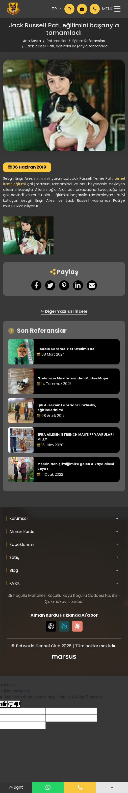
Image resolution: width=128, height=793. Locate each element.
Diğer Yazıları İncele (64, 311)
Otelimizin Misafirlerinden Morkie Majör (73, 378)
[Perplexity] (64, 626)
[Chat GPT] (51, 626)
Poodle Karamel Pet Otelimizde (65, 348)
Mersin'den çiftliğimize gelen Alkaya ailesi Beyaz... (75, 466)
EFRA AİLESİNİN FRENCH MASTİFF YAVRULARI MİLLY (75, 437)
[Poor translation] (13, 704)
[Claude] (77, 626)
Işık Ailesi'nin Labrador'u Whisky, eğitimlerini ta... (66, 408)
